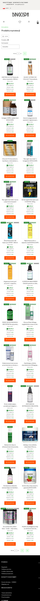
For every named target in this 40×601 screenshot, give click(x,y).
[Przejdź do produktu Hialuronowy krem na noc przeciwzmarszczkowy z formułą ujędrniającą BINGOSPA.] (10, 352)
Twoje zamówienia (6, 593)
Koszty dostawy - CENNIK (8, 582)
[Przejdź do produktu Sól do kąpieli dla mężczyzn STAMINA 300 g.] (30, 189)
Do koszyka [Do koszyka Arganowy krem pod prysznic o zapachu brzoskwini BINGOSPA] (10, 299)
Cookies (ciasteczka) (7, 571)
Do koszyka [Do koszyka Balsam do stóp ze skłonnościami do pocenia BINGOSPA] (10, 462)
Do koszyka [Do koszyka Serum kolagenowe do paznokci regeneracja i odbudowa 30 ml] (30, 135)
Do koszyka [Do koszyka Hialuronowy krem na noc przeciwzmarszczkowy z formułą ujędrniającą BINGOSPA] (10, 380)
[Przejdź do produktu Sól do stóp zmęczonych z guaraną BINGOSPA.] (30, 475)
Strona (14, 53)
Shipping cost (5, 584)
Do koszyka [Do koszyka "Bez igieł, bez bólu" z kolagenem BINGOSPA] (30, 176)
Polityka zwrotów (6, 569)
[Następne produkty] (22, 550)
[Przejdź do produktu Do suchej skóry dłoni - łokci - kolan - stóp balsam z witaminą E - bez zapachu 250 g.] (10, 516)
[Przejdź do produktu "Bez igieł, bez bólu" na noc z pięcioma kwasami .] (10, 189)
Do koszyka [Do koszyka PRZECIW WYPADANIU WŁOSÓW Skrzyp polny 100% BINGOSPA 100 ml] (10, 339)
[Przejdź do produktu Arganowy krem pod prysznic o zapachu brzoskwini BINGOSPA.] (10, 271)
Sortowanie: (4, 43)
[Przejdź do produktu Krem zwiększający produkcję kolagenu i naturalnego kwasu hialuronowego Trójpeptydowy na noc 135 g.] (10, 393)
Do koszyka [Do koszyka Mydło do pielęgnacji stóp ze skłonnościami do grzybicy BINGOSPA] (30, 544)
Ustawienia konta (6, 595)
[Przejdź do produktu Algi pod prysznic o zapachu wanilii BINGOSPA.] (30, 230)
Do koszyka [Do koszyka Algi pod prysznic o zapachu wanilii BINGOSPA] (30, 258)
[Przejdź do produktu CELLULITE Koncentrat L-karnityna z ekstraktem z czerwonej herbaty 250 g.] (10, 148)
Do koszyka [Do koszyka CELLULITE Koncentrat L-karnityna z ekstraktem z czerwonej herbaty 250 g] (10, 176)
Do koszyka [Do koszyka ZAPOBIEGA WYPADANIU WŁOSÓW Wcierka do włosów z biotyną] (30, 421)
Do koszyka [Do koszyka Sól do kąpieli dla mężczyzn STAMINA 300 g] (30, 217)
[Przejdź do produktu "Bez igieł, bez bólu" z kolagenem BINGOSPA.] (30, 148)
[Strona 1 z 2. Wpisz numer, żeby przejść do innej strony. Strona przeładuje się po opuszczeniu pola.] (18, 53)
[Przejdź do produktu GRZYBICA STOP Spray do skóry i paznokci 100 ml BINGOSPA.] (10, 66)
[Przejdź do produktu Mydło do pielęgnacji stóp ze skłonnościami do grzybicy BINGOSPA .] (30, 516)
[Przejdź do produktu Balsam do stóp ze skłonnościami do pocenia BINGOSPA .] (10, 434)
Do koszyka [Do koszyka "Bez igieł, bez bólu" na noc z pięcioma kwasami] (10, 217)
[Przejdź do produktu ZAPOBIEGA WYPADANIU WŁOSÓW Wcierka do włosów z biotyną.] (30, 393)
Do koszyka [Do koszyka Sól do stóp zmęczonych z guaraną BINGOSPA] (30, 503)
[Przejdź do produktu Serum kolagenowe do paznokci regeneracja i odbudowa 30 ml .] (30, 107)
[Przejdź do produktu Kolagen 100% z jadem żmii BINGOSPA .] (10, 107)
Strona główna (4, 27)
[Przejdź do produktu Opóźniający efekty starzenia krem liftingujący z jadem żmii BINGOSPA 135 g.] (30, 352)
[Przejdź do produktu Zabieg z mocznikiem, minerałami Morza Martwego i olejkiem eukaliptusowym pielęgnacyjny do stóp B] (30, 434)
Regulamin (4, 567)
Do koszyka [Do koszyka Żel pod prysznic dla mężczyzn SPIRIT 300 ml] (10, 258)
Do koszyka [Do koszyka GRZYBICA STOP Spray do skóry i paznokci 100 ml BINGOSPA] (10, 94)
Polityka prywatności (7, 573)
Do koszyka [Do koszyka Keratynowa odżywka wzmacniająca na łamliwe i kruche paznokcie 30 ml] (10, 503)
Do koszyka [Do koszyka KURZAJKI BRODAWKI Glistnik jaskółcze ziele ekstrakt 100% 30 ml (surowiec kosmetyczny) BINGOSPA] (30, 299)
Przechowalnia (5, 597)
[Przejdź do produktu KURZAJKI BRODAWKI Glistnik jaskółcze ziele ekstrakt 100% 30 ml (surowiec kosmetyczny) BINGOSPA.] (30, 271)
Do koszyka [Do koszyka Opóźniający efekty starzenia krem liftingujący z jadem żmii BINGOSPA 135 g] (30, 380)
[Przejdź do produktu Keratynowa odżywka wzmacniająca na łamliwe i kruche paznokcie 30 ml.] (10, 475)
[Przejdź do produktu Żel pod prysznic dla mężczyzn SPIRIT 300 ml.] (10, 230)
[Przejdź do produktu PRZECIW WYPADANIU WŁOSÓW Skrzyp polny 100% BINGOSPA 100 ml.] (10, 312)
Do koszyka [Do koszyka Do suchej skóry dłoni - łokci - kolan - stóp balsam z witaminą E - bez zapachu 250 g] (10, 544)
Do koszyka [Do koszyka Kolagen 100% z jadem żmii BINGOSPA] (10, 135)
